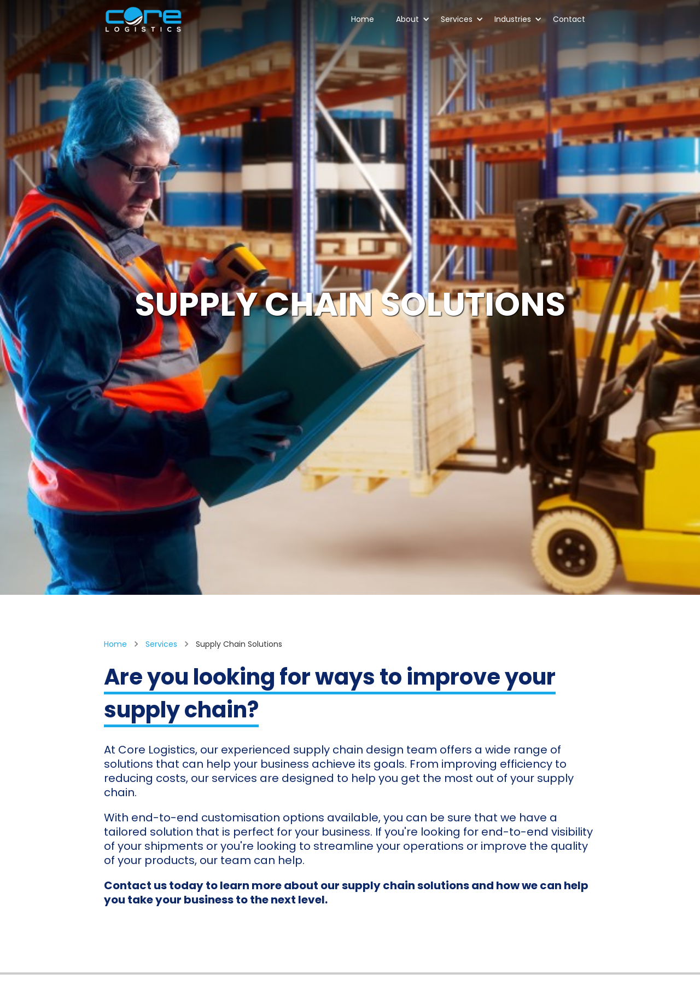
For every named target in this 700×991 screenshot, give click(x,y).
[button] (407, 20)
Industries (518, 19)
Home (362, 19)
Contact (569, 19)
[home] (143, 19)
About (413, 19)
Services (462, 19)
